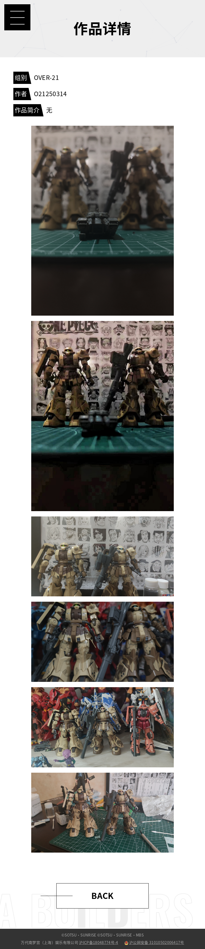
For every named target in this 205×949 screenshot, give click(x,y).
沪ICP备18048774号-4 (98, 942)
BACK (102, 896)
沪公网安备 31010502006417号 (154, 942)
